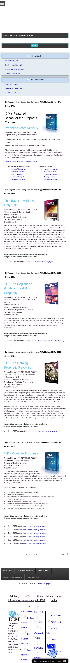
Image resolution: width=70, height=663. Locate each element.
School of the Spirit (17, 177)
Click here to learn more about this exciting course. (21, 161)
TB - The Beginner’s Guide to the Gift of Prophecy (48, 341)
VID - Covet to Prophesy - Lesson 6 (34, 543)
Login (34, 45)
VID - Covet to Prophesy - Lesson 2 (34, 530)
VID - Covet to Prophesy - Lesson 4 (34, 536)
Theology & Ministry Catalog (14, 65)
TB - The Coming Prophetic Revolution (44, 431)
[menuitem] (7, 571)
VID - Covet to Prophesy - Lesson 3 (34, 533)
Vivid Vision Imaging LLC (44, 584)
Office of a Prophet (50, 171)
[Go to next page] (32, 554)
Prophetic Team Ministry (51, 174)
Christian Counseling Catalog (14, 69)
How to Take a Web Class (13, 89)
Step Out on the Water (51, 169)
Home (15, 35)
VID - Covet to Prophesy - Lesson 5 (34, 540)
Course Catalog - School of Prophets (27, 102)
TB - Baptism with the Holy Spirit (42, 262)
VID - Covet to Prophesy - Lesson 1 (34, 526)
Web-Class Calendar (12, 84)
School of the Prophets (12, 73)
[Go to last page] (36, 554)
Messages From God (18, 179)
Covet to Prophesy (17, 174)
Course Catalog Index (12, 61)
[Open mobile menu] (2, 3)
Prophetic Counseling (18, 171)
